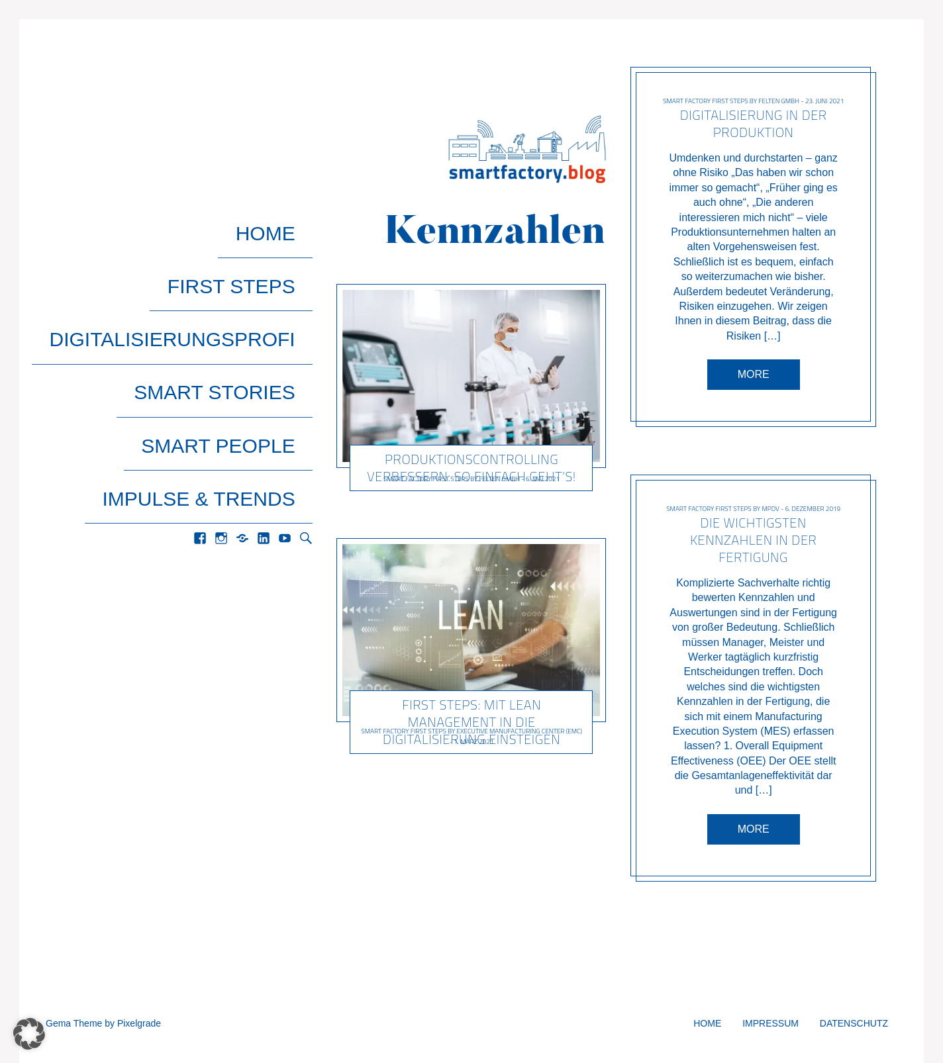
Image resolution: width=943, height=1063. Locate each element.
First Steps (249, 248)
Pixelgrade (139, 1023)
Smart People (236, 334)
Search (306, 390)
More (753, 374)
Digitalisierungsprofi (190, 277)
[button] (29, 1034)
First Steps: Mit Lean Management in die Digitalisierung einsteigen (471, 721)
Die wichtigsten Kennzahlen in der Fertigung (753, 539)
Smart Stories (232, 305)
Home (283, 220)
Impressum (770, 1023)
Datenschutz (854, 1023)
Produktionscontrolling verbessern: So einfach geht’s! (472, 467)
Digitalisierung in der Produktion (752, 123)
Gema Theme (74, 1023)
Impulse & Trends (216, 362)
